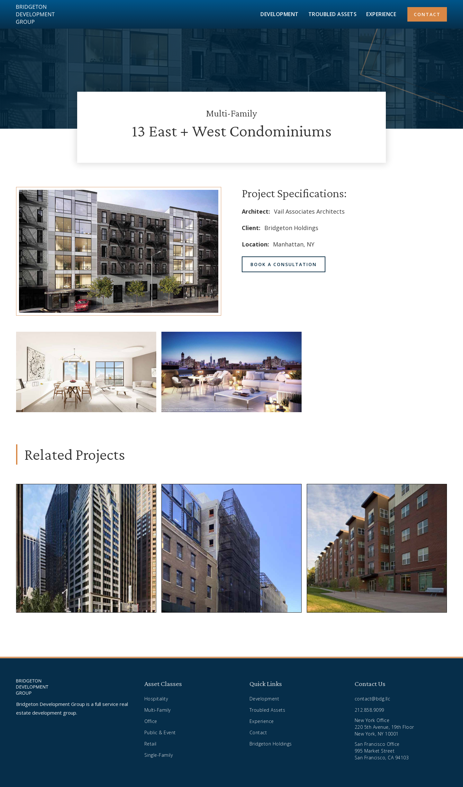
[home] (35, 14)
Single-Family (158, 755)
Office (150, 721)
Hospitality (156, 699)
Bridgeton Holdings (271, 744)
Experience (262, 721)
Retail (150, 744)
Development (264, 699)
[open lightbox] (86, 372)
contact (427, 14)
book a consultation (283, 264)
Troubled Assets (268, 710)
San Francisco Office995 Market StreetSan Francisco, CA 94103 (382, 751)
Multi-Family (157, 710)
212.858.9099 (369, 710)
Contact (258, 732)
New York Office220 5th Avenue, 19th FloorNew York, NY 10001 (384, 727)
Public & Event (160, 732)
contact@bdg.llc (372, 699)
